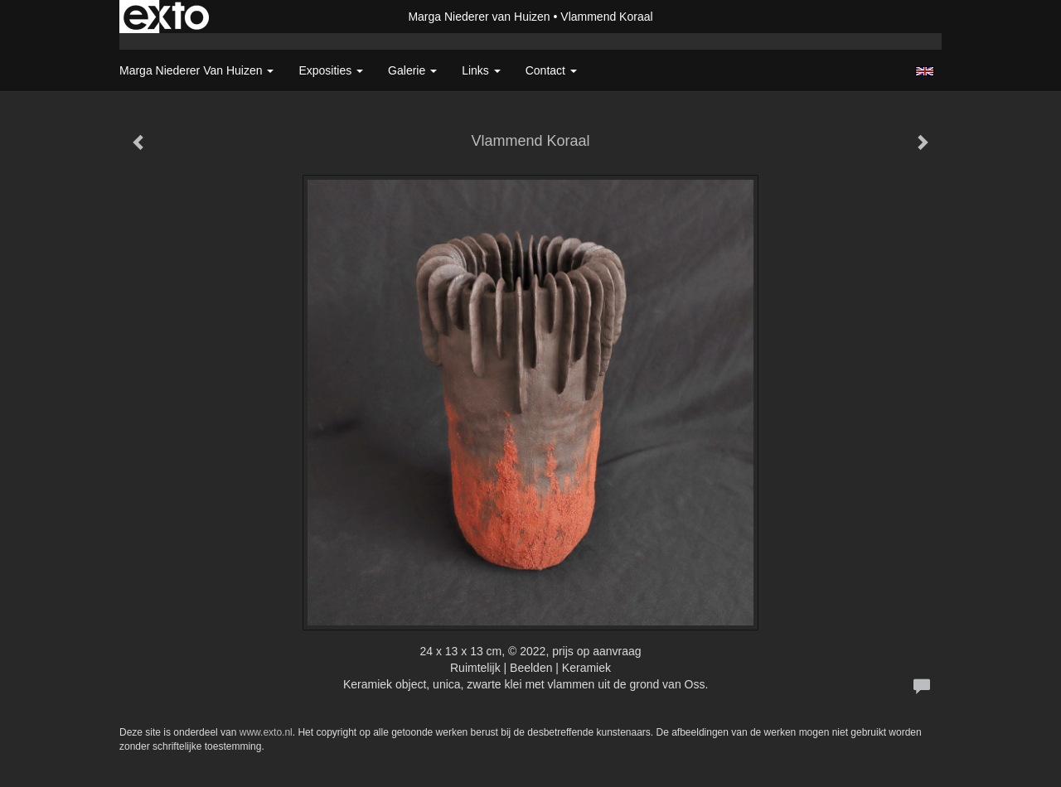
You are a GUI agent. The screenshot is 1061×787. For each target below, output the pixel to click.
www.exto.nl (266, 732)
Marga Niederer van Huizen (479, 16)
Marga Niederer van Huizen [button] (196, 70)
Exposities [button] (330, 70)
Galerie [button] (412, 70)
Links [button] (481, 70)
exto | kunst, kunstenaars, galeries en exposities (166, 16)
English (924, 71)
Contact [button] (551, 70)
